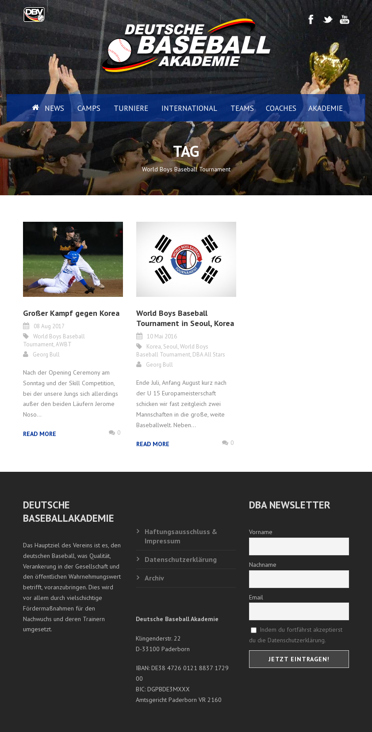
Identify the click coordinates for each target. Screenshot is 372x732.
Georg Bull (46, 354)
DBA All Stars (208, 354)
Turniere (131, 108)
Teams (242, 108)
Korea (153, 346)
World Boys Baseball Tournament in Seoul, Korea (185, 318)
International (189, 108)
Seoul (170, 346)
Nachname (262, 565)
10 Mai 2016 (162, 336)
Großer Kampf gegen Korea (71, 313)
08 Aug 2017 (49, 326)
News (54, 108)
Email (256, 597)
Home (28, 107)
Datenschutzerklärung (181, 559)
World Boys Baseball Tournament (172, 350)
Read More (39, 434)
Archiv (154, 577)
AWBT (64, 344)
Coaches (281, 108)
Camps (88, 108)
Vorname (260, 532)
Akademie (325, 108)
